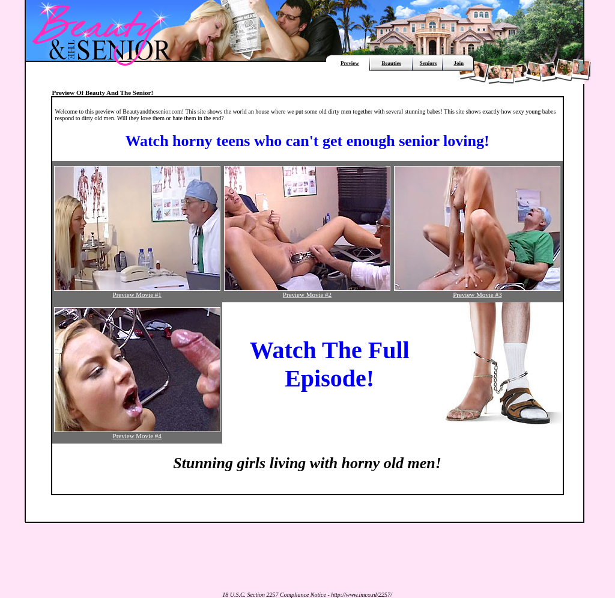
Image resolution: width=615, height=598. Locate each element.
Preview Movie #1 (137, 291)
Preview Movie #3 (477, 291)
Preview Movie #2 (307, 291)
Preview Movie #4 (137, 432)
